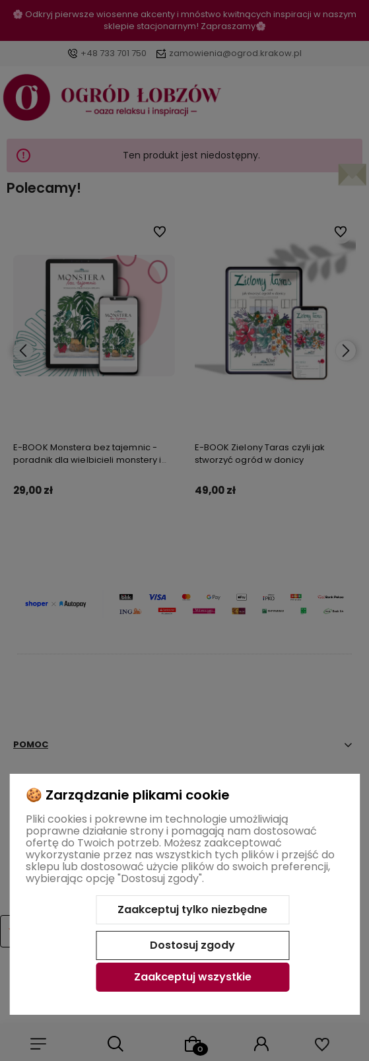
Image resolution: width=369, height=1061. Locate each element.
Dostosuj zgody (192, 945)
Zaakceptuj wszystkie (193, 976)
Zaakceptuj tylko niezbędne (192, 909)
